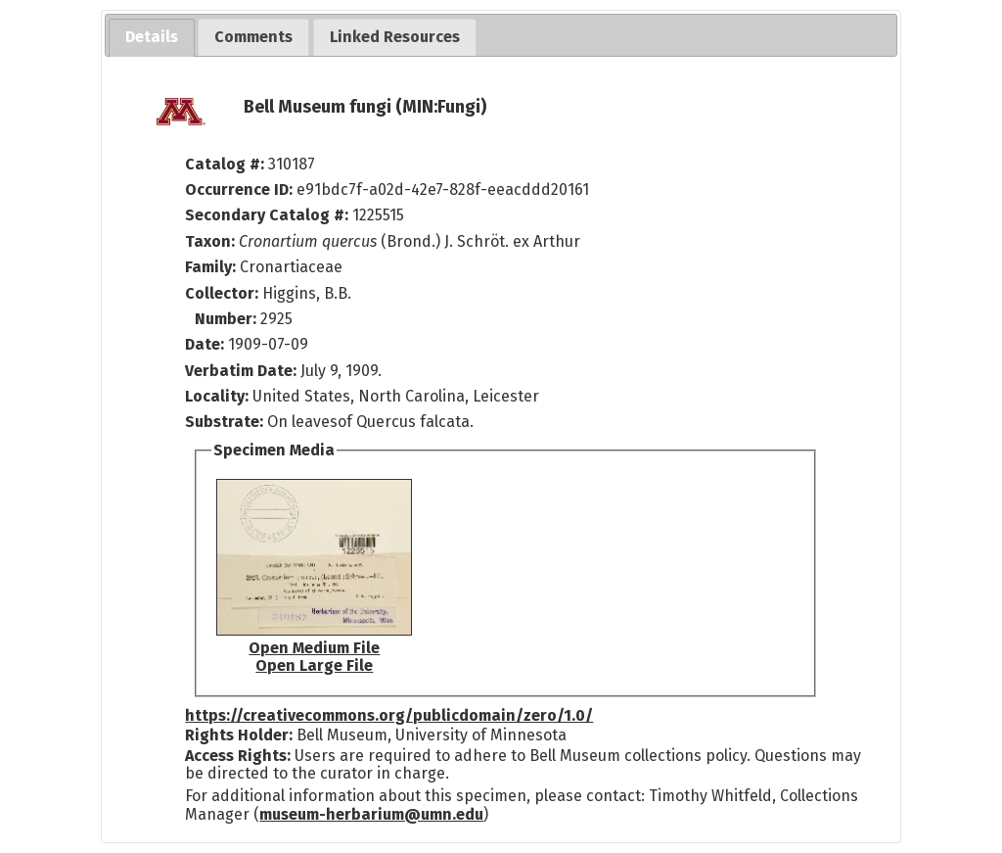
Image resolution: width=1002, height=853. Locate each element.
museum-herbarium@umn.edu (371, 814)
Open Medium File (314, 648)
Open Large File (314, 665)
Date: (204, 344)
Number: (227, 318)
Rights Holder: (239, 735)
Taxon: (210, 241)
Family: (210, 267)
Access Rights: (238, 755)
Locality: (217, 396)
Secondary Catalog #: (266, 215)
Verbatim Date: (240, 370)
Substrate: (226, 421)
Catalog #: (226, 164)
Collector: (223, 293)
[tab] (152, 38)
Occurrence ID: (240, 189)
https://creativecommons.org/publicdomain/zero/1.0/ (389, 715)
